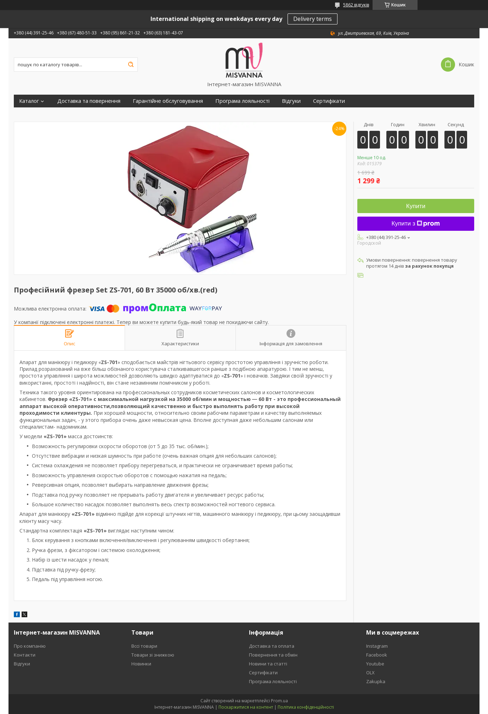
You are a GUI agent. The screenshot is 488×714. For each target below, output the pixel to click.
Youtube (375, 663)
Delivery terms (312, 19)
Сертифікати (329, 101)
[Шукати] (131, 64)
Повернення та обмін (273, 655)
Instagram (377, 646)
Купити (415, 206)
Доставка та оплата (271, 646)
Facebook (376, 655)
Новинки (141, 663)
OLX (370, 672)
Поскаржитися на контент (246, 707)
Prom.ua (279, 701)
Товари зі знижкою (152, 655)
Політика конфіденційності (306, 707)
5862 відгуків (356, 5)
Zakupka (375, 681)
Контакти (24, 655)
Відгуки (291, 101)
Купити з (416, 223)
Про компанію (30, 646)
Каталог (29, 101)
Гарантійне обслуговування (168, 101)
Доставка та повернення (88, 101)
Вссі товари (144, 646)
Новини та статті (268, 663)
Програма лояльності (242, 101)
